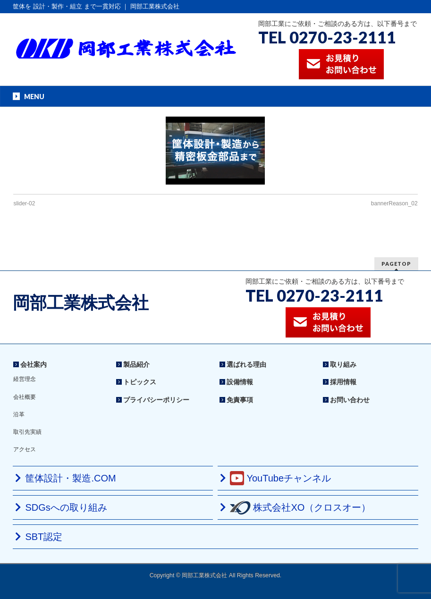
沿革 (19, 414)
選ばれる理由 (246, 364)
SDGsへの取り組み (66, 507)
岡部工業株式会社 (81, 302)
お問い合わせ (350, 400)
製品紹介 (136, 364)
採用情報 (343, 382)
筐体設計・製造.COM (70, 478)
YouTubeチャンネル (280, 478)
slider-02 (24, 203)
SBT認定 (43, 537)
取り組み (343, 364)
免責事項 (240, 400)
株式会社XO (300, 508)
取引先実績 (27, 432)
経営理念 (24, 379)
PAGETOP (396, 264)
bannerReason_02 (394, 203)
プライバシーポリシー (156, 400)
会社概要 (24, 397)
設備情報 (240, 382)
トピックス (139, 382)
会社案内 (33, 364)
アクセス (24, 449)
